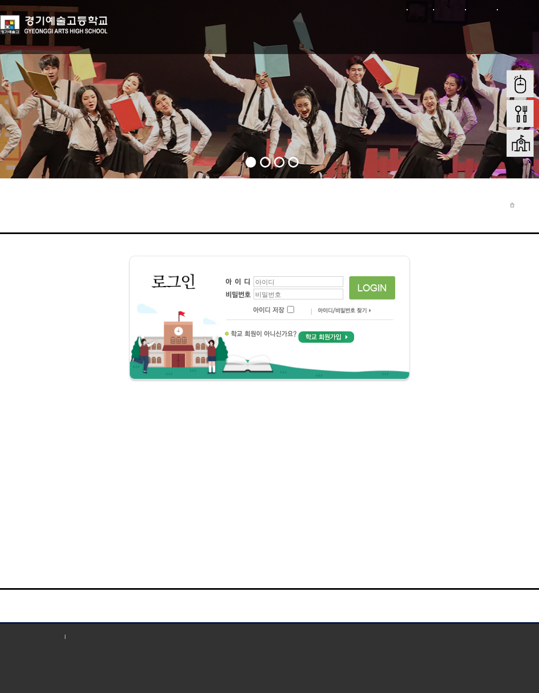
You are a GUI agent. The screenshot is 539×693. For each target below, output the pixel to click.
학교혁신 (512, 31)
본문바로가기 (518, 9)
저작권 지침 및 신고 (102, 636)
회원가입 (449, 9)
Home (526, 205)
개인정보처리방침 (29, 636)
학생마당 (259, 31)
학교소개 (151, 31)
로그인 (420, 9)
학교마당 (205, 31)
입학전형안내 (367, 31)
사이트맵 (480, 9)
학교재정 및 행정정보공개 (439, 38)
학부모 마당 (313, 31)
